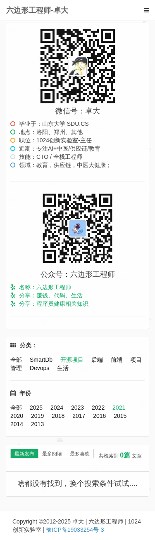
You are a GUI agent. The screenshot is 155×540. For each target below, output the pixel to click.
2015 (120, 416)
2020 (17, 416)
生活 (63, 368)
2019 (38, 416)
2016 (100, 416)
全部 (17, 359)
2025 (37, 407)
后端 (98, 359)
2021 (118, 407)
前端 (117, 359)
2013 (37, 424)
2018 (59, 416)
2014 (17, 424)
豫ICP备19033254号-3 (75, 529)
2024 (57, 407)
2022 (99, 407)
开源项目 (72, 359)
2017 (79, 416)
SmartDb (42, 359)
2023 (78, 407)
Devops (40, 368)
